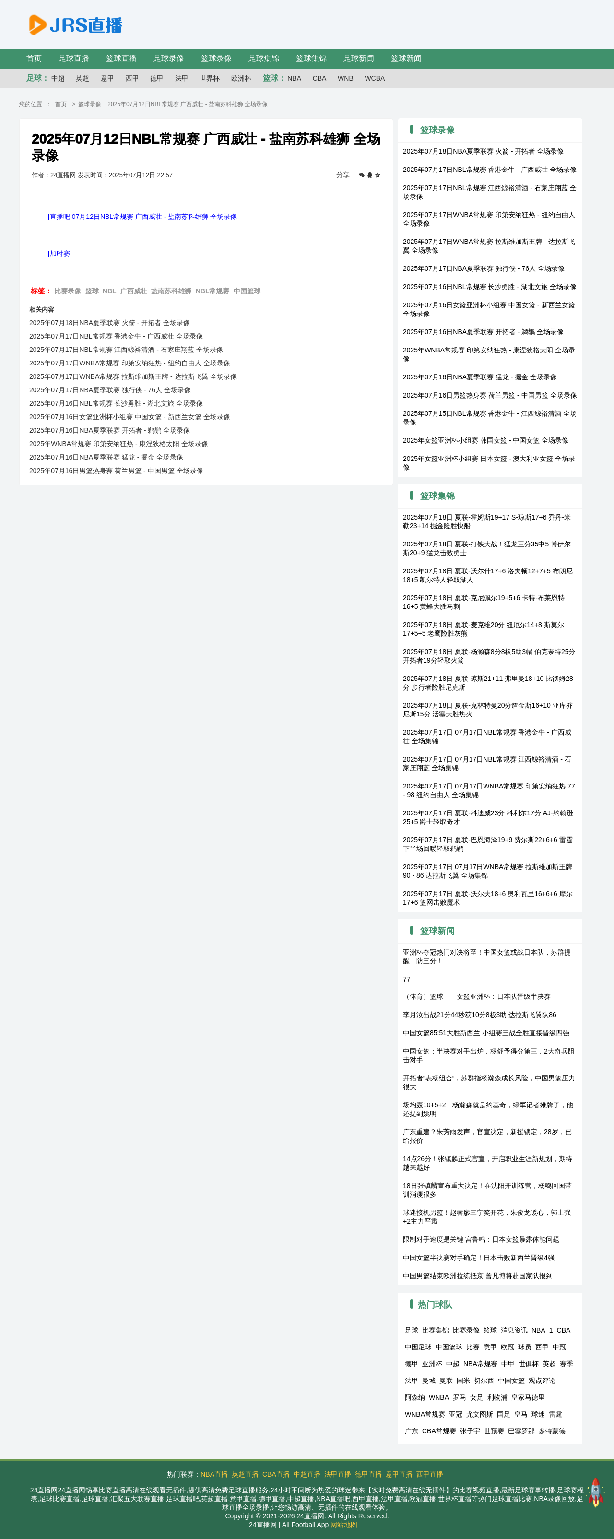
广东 (411, 1431)
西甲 (132, 78)
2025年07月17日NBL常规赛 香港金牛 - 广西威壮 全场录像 (116, 336)
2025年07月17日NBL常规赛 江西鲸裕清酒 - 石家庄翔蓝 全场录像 (126, 349)
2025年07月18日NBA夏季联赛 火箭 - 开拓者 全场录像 (109, 323)
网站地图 (344, 1524)
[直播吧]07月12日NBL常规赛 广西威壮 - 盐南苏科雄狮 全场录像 (142, 216)
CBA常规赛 (439, 1431)
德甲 (157, 78)
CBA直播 (276, 1474)
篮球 (92, 291)
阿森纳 (415, 1397)
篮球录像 (216, 58)
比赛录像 (67, 291)
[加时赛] (60, 253)
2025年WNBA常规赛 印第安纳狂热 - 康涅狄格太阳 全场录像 (118, 444)
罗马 (459, 1397)
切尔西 (484, 1380)
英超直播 (245, 1474)
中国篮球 (247, 291)
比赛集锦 (435, 1330)
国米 (463, 1380)
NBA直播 (214, 1474)
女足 (477, 1397)
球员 (524, 1347)
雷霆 (555, 1414)
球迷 (538, 1414)
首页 (34, 58)
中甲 (508, 1364)
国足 (503, 1414)
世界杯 (210, 78)
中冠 (559, 1347)
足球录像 (169, 58)
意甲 (107, 78)
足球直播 (74, 58)
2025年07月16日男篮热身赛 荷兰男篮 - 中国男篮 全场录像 (116, 470)
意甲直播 (399, 1474)
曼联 (446, 1380)
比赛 (473, 1347)
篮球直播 (121, 58)
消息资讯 (514, 1330)
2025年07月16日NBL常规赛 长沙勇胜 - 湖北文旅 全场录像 (116, 403)
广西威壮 (133, 291)
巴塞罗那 (521, 1431)
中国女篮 (511, 1380)
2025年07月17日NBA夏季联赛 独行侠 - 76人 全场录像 (110, 390)
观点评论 (542, 1380)
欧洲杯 (241, 78)
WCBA (375, 78)
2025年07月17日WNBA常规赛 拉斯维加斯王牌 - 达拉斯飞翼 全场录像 (133, 376)
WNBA (439, 1397)
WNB (346, 78)
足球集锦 (263, 58)
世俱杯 (529, 1364)
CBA (320, 78)
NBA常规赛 (480, 1364)
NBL (110, 291)
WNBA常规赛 (425, 1414)
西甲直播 (429, 1474)
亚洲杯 (432, 1364)
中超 (58, 78)
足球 (411, 1330)
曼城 (429, 1380)
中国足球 (418, 1347)
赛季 (566, 1364)
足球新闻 (358, 58)
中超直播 (307, 1474)
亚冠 (455, 1414)
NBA (294, 78)
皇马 (521, 1414)
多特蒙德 (552, 1431)
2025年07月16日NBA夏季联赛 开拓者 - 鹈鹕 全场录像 (109, 430)
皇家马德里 (528, 1397)
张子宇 (470, 1431)
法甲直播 (337, 1474)
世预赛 (494, 1431)
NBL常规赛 (213, 291)
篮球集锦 (311, 58)
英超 (82, 78)
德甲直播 (368, 1474)
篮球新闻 (406, 58)
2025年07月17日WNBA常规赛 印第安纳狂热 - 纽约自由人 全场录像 (129, 363)
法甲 (182, 78)
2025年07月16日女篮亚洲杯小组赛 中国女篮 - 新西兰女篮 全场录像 (129, 417)
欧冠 (507, 1347)
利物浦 (497, 1397)
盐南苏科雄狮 (171, 291)
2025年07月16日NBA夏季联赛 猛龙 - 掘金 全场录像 (106, 457)
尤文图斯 (479, 1414)
